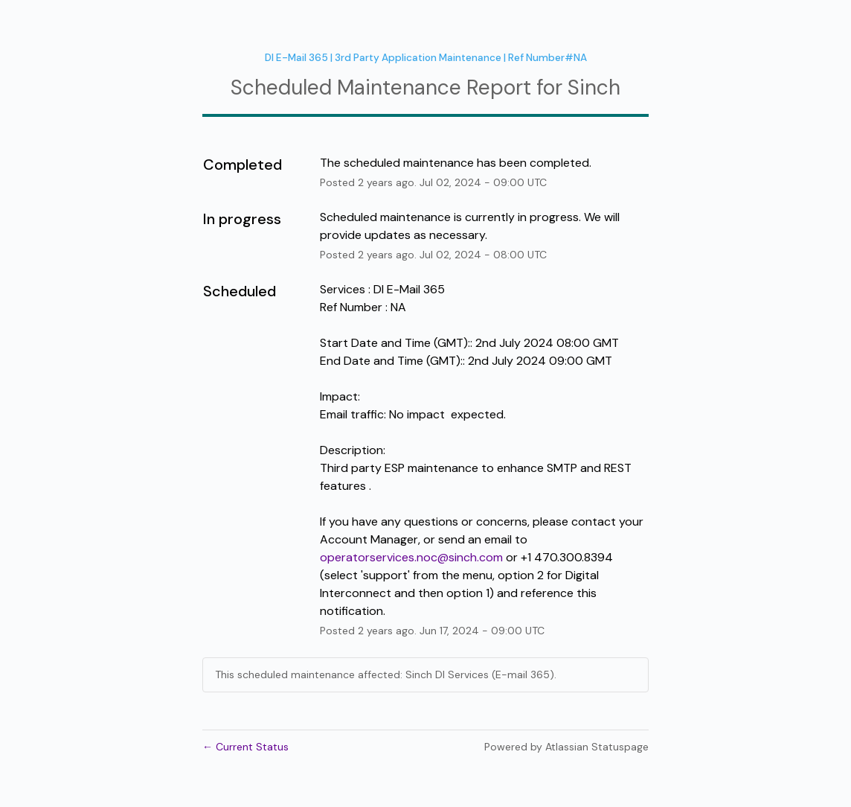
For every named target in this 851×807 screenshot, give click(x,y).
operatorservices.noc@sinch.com (411, 557)
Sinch (594, 87)
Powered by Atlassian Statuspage (566, 746)
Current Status (245, 746)
